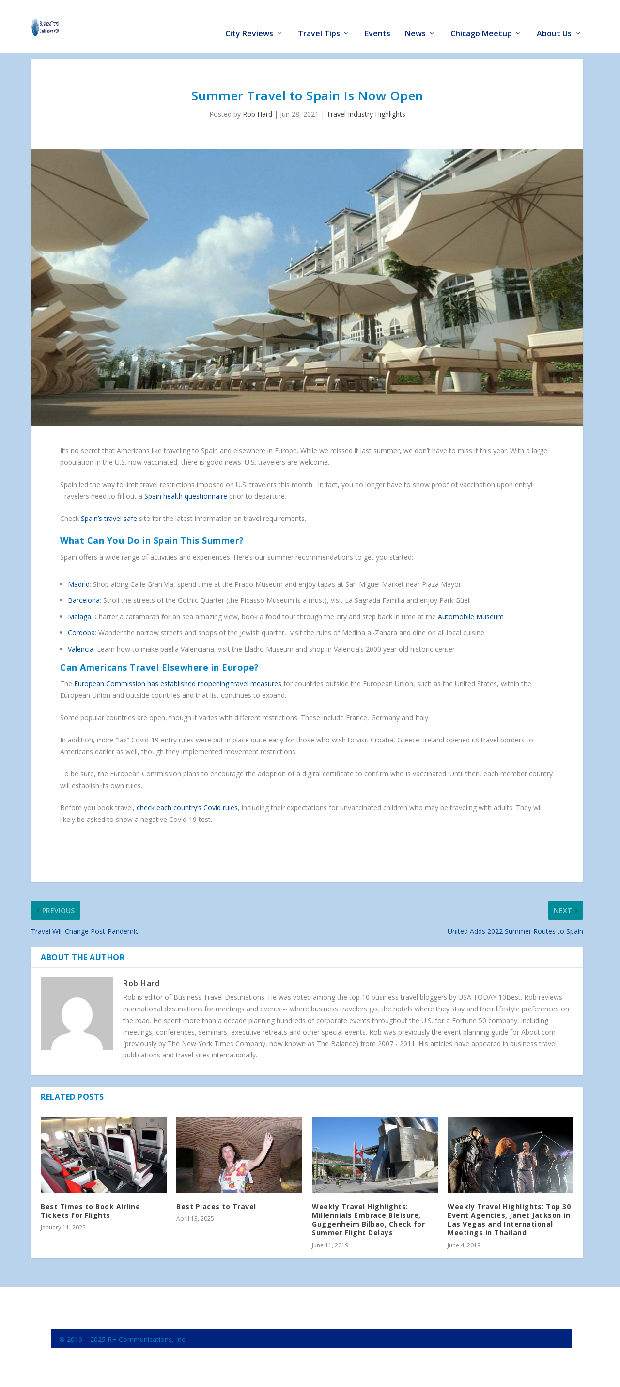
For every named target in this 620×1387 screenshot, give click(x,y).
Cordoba (81, 632)
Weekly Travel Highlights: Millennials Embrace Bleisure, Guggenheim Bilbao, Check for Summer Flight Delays (368, 1219)
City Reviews (249, 20)
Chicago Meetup (481, 20)
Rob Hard (257, 114)
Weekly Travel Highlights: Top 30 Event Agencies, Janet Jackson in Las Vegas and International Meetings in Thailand (509, 1219)
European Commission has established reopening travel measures (177, 683)
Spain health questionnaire (185, 495)
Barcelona (84, 600)
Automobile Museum (471, 616)
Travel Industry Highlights (365, 114)
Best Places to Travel (216, 1206)
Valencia (80, 648)
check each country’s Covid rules (187, 807)
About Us (554, 20)
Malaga (79, 616)
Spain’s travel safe (109, 518)
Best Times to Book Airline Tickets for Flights (90, 1210)
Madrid (79, 583)
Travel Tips (319, 20)
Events (377, 20)
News (415, 20)
